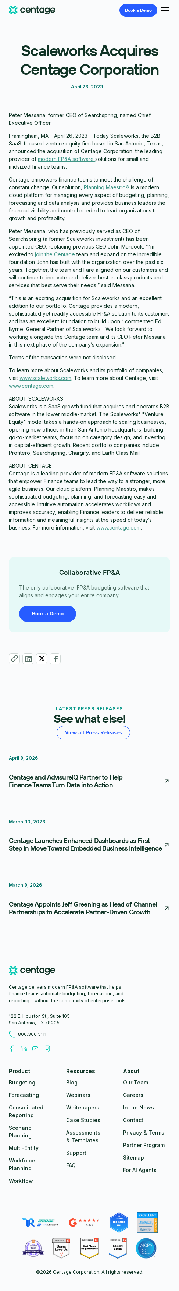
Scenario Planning (20, 1132)
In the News (138, 1107)
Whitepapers (82, 1107)
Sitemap (133, 1157)
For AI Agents (140, 1170)
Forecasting (24, 1095)
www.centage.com (31, 386)
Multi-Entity (24, 1148)
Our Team (135, 1082)
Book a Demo (48, 613)
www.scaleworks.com (45, 378)
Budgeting (22, 1082)
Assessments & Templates (83, 1136)
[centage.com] (32, 971)
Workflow (21, 1181)
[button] (163, 10)
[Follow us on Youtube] (38, 1049)
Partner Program (144, 1145)
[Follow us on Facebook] (15, 1049)
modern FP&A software (66, 159)
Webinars (78, 1095)
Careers (133, 1095)
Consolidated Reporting (26, 1111)
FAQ (71, 1165)
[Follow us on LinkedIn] (26, 1049)
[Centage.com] (32, 10)
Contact (133, 1120)
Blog (72, 1082)
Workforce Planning (22, 1164)
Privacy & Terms (143, 1132)
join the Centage (54, 254)
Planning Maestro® (106, 187)
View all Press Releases (93, 732)
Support (76, 1153)
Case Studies (83, 1120)
